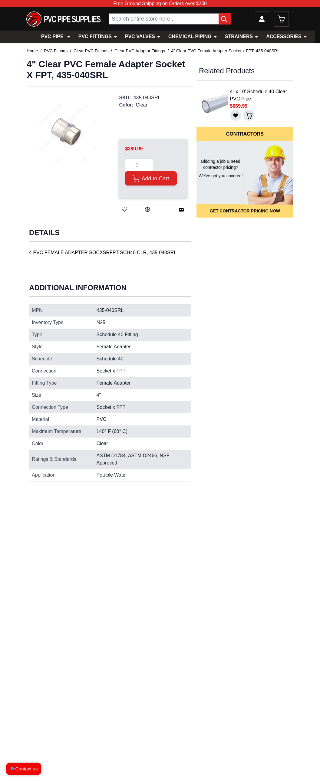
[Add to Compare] (147, 209)
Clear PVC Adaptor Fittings (139, 50)
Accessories (283, 36)
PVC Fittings (95, 36)
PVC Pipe (52, 36)
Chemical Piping (190, 36)
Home (32, 50)
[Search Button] (225, 19)
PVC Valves (140, 36)
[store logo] (63, 19)
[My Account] (262, 18)
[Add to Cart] (150, 178)
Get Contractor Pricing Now (245, 210)
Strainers (239, 36)
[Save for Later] (124, 209)
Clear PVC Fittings (91, 50)
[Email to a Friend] (181, 210)
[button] (67, 131)
